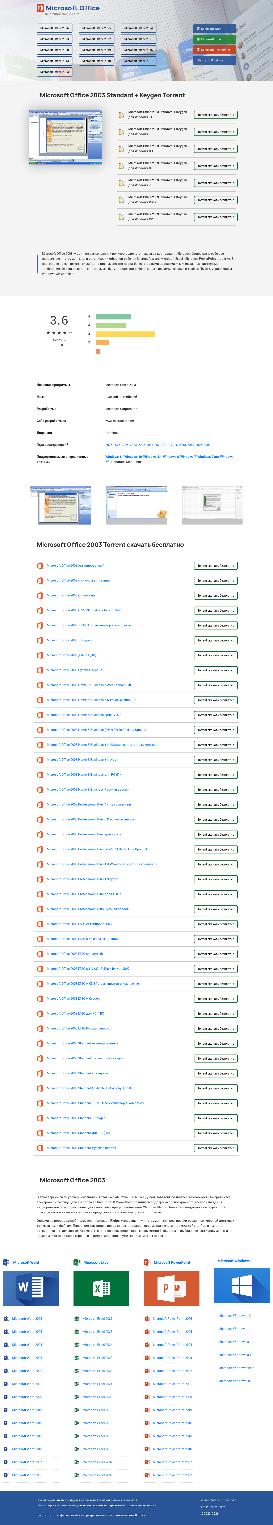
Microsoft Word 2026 (27, 1319)
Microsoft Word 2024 (27, 1345)
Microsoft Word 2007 (27, 1462)
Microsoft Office (68, 8)
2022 (141, 445)
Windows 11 (114, 457)
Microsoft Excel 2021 (97, 1384)
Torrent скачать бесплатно (216, 115)
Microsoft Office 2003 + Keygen (69, 640)
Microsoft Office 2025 (96, 28)
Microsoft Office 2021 (138, 39)
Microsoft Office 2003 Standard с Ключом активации (85, 1058)
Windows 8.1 (152, 457)
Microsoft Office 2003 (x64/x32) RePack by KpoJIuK (84, 610)
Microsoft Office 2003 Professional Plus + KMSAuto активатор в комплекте (102, 864)
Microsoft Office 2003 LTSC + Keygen (73, 998)
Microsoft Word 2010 (27, 1449)
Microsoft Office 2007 (138, 61)
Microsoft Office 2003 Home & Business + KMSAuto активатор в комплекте (102, 745)
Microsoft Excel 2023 (97, 1358)
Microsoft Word (209, 28)
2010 (190, 445)
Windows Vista (208, 457)
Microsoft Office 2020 (54, 50)
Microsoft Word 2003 (27, 1475)
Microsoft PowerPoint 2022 (172, 1371)
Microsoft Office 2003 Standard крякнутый (78, 1073)
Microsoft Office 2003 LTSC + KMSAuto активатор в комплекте (93, 984)
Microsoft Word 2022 (27, 1371)
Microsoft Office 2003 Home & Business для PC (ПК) (85, 774)
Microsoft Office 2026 (54, 28)
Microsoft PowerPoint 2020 (172, 1397)
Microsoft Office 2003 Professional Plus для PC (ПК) (85, 894)
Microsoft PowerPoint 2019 (172, 1410)
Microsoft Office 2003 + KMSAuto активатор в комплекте (89, 625)
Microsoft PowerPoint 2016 (172, 1423)
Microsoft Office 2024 (138, 28)
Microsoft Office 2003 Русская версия (74, 670)
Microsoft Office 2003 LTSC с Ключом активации (82, 939)
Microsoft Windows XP (234, 1381)
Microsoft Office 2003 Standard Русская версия (81, 1148)
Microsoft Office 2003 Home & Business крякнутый (84, 715)
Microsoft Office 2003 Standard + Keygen (76, 1118)
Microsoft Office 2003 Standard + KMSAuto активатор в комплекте (96, 1103)
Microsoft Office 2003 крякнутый (71, 595)
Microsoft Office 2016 (138, 50)
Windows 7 (188, 457)
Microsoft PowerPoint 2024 (172, 1345)
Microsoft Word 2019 (27, 1410)
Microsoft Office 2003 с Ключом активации (78, 580)
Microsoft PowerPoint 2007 (172, 1462)
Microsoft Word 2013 (27, 1436)
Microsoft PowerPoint (213, 50)
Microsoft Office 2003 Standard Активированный (82, 1043)
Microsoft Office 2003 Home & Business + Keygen (82, 760)
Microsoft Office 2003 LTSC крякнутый (75, 954)
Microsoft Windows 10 (234, 1316)
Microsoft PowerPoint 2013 (172, 1436)
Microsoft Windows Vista (236, 1368)
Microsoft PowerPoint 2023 (172, 1358)
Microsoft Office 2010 (96, 61)
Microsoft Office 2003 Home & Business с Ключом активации (91, 700)
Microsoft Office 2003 (54, 72)
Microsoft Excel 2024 (97, 1345)
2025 (117, 445)
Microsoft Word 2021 (27, 1384)
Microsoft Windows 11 (234, 1329)
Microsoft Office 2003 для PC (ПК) (71, 655)
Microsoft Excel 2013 (97, 1436)
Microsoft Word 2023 (27, 1358)
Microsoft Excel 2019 (97, 1410)
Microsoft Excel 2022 (97, 1371)
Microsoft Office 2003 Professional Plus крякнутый (84, 834)
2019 (166, 445)
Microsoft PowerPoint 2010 (172, 1449)
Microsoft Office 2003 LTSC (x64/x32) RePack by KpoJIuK (88, 969)
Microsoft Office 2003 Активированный (76, 565)
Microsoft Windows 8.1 (234, 1355)
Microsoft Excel (209, 39)
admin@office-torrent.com (218, 1500)
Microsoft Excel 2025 (97, 1332)
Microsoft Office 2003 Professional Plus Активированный (89, 804)
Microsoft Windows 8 (233, 1342)
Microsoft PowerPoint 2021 (172, 1384)
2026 (108, 445)
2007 (199, 445)
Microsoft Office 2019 (96, 50)
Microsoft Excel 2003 (97, 1475)
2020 (158, 445)
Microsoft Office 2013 (54, 61)
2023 (133, 445)
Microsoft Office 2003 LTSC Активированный (80, 924)
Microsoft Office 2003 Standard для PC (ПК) (78, 1133)
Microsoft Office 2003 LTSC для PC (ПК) (75, 1013)
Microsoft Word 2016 (27, 1423)
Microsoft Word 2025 (27, 1332)
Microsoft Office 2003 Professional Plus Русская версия (88, 909)
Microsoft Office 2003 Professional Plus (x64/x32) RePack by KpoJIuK (97, 849)
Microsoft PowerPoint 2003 (172, 1475)
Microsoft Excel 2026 (97, 1319)
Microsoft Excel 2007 (97, 1462)
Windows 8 (171, 457)
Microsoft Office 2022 (96, 39)
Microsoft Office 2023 (54, 39)
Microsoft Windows (210, 60)
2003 (207, 445)
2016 (174, 445)
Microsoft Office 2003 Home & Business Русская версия (88, 789)
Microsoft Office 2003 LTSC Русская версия (78, 1028)
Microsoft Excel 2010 (97, 1449)
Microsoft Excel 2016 (97, 1423)
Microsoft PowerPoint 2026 (172, 1319)
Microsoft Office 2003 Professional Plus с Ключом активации (91, 819)
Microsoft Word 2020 (27, 1397)
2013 (182, 445)
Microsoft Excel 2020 (97, 1397)
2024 (125, 445)
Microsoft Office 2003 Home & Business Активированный (89, 685)
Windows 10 (133, 457)
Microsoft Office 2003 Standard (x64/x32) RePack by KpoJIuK (91, 1088)
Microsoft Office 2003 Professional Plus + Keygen (82, 879)
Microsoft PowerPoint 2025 (172, 1332)
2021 (149, 445)
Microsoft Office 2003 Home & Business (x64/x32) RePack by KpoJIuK (97, 730)
